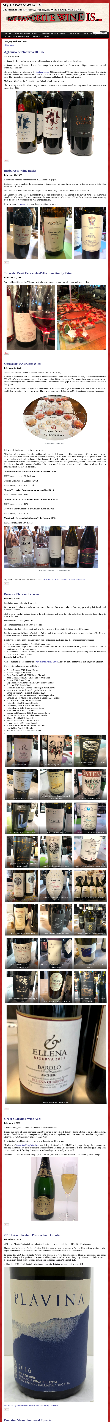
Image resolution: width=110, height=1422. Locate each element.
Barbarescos (22, 204)
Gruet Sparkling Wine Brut (27, 1145)
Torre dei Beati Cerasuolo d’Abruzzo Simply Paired (38, 273)
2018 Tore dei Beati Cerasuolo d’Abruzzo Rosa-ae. (64, 579)
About (47, 36)
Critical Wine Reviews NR (17, 36)
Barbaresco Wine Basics (20, 170)
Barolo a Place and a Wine (21, 594)
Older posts (8, 45)
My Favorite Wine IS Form (54, 33)
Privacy (36, 36)
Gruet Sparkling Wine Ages (22, 1118)
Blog (102, 33)
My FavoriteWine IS (22, 5)
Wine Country (89, 33)
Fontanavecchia (42, 72)
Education (75, 33)
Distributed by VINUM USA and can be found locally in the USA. (32, 1405)
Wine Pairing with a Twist (26, 33)
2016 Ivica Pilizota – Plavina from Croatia (32, 1235)
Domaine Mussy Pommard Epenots (27, 1420)
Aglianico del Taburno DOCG (24, 52)
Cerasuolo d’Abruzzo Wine (22, 363)
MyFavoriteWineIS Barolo (47, 662)
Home (8, 33)
